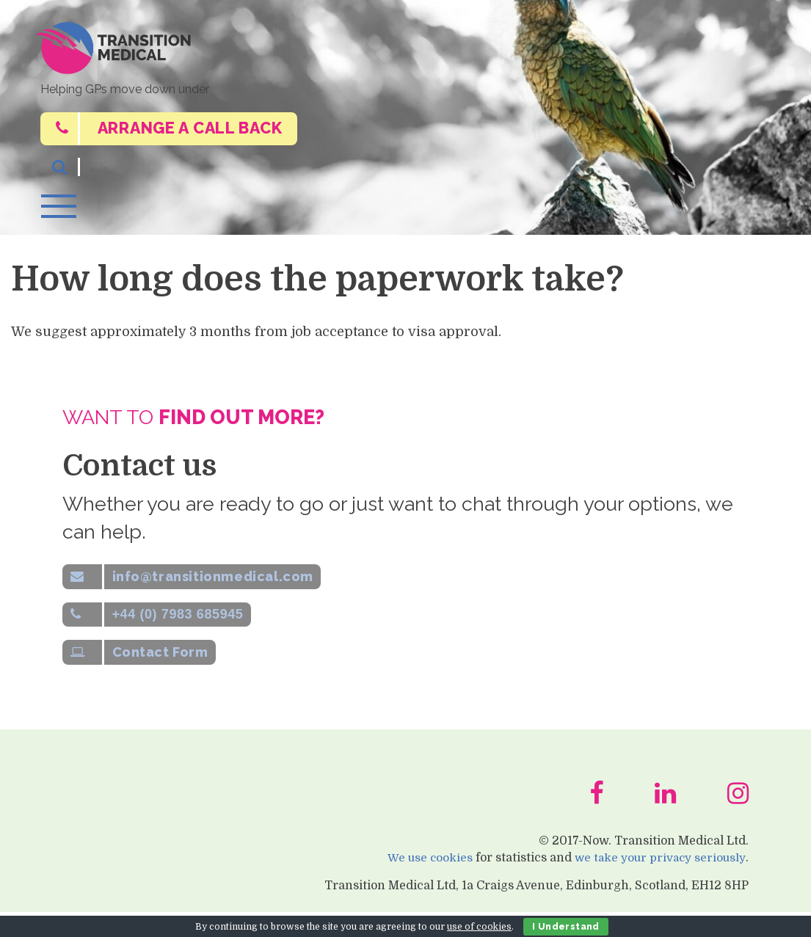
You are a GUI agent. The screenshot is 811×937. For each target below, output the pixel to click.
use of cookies (479, 927)
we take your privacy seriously (658, 882)
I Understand (566, 927)
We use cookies (423, 882)
